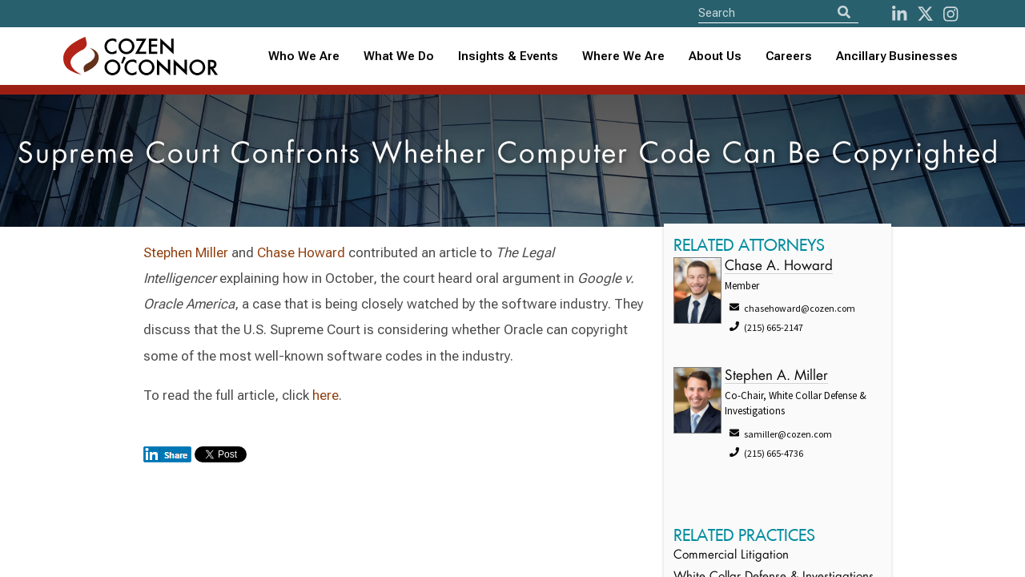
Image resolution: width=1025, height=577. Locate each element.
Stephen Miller (185, 252)
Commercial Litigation (731, 556)
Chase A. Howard (779, 266)
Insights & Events (508, 56)
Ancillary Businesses (897, 56)
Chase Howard (301, 252)
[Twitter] (925, 14)
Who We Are (304, 56)
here (325, 395)
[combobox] (508, 56)
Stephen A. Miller (776, 376)
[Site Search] (778, 12)
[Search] (844, 12)
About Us (715, 56)
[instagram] (950, 14)
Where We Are (623, 56)
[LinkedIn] (899, 14)
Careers (789, 56)
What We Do (399, 56)
